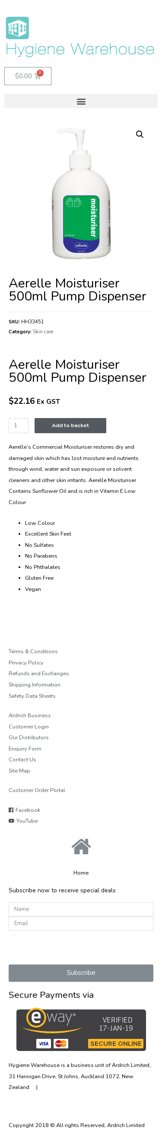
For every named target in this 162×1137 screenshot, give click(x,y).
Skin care (43, 331)
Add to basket (70, 425)
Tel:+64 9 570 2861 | (74, 1087)
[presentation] (74, 948)
